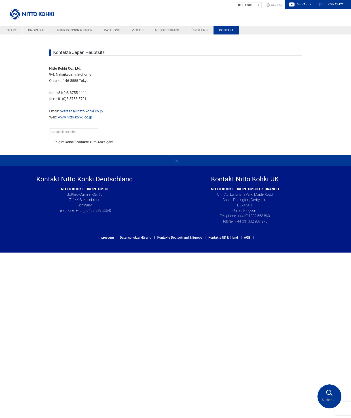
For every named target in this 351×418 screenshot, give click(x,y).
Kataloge (112, 30)
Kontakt (226, 30)
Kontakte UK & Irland (223, 237)
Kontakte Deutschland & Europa (180, 237)
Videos (138, 30)
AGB (247, 237)
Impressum (106, 237)
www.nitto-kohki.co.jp (75, 117)
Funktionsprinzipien (74, 30)
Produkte (37, 30)
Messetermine (167, 30)
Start (12, 30)
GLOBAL (277, 4)
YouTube (304, 4)
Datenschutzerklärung (135, 237)
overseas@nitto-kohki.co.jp (81, 111)
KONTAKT (335, 4)
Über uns (199, 30)
